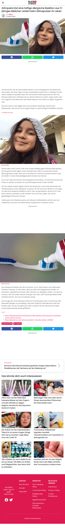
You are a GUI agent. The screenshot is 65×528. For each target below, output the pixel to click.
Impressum (52, 487)
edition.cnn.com (8, 112)
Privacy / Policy (54, 490)
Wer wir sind (24, 484)
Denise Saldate (5, 165)
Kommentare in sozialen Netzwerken (38, 505)
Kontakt (22, 488)
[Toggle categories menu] (3, 2)
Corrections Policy (39, 490)
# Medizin (17, 323)
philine (11, 14)
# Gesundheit (7, 323)
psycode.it (23, 492)
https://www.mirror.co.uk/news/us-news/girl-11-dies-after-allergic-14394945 (29, 320)
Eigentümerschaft (39, 500)
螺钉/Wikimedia (5, 283)
